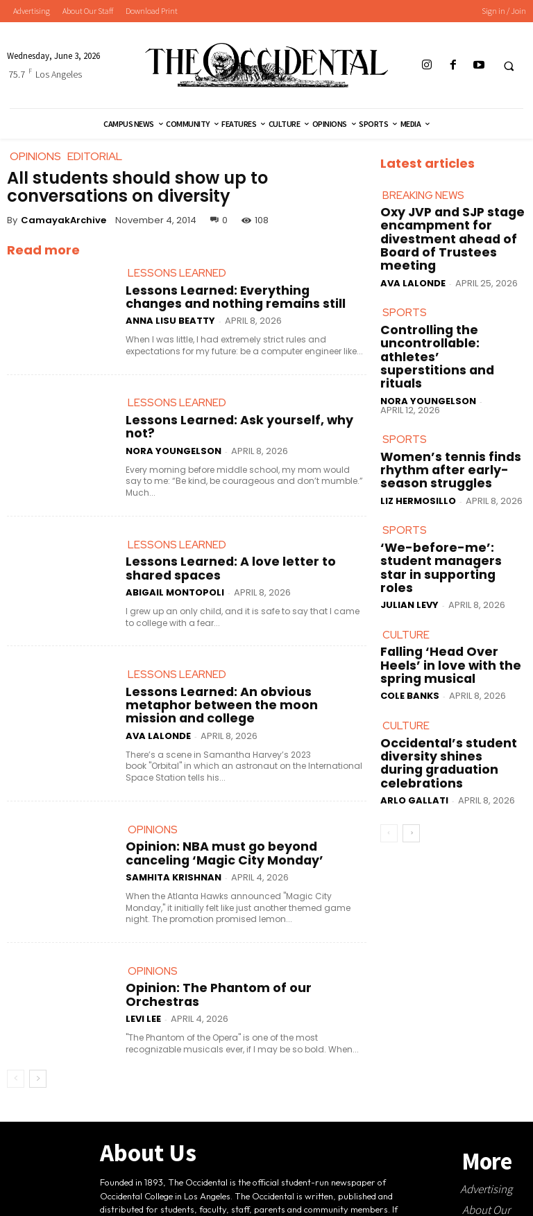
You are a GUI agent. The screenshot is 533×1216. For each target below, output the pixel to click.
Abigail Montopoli (175, 579)
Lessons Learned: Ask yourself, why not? (219, 430)
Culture (406, 563)
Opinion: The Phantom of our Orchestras (223, 974)
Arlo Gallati (414, 695)
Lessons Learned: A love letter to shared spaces (237, 565)
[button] (508, 66)
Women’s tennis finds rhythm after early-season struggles (450, 420)
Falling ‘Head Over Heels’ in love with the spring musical (447, 587)
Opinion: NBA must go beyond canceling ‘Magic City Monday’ (238, 834)
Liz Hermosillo (418, 439)
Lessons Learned (177, 278)
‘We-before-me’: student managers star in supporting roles (449, 504)
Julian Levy (409, 528)
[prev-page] (15, 1048)
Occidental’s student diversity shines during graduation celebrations (452, 672)
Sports (404, 298)
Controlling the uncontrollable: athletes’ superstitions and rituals (439, 327)
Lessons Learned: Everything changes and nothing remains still (244, 303)
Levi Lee (143, 988)
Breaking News (423, 200)
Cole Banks (409, 607)
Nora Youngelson (173, 444)
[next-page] (37, 1048)
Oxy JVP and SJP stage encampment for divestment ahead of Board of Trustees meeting (449, 234)
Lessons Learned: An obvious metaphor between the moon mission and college (239, 691)
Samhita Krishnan (173, 854)
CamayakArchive (63, 220)
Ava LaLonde (158, 711)
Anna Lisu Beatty (170, 322)
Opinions (153, 810)
